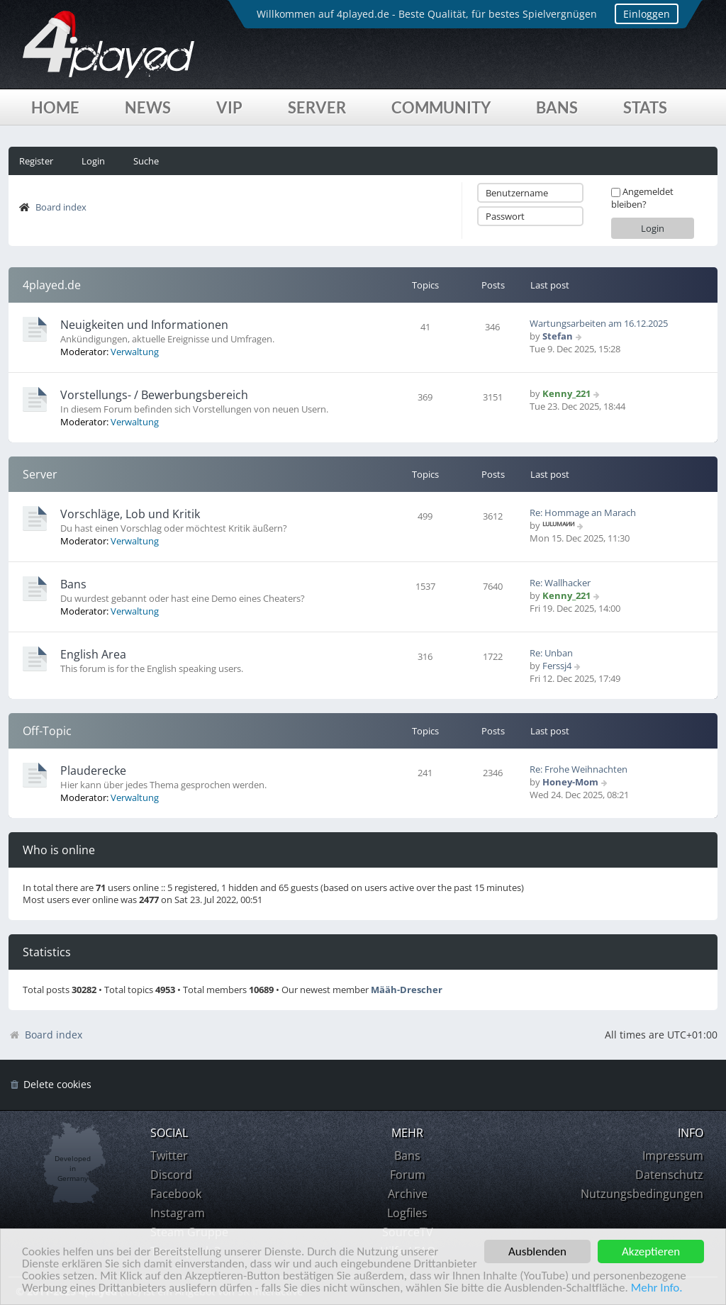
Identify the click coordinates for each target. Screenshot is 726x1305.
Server (317, 107)
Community (441, 107)
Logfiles (407, 1213)
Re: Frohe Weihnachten (578, 769)
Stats (645, 107)
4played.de (52, 285)
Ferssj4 (556, 665)
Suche (146, 161)
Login (93, 161)
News (148, 107)
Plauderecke (93, 770)
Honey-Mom (570, 781)
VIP (229, 107)
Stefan (557, 336)
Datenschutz (669, 1174)
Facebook (175, 1194)
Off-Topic (47, 731)
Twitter (169, 1155)
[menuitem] (50, 1085)
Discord (171, 1174)
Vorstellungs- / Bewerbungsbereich (154, 395)
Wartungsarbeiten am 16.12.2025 (599, 323)
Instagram (177, 1213)
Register (36, 161)
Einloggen (646, 14)
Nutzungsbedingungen (642, 1194)
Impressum (672, 1155)
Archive (408, 1194)
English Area (93, 654)
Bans (557, 107)
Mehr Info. (657, 1288)
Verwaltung (135, 351)
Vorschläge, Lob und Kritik (130, 514)
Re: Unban (551, 652)
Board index (60, 207)
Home (55, 107)
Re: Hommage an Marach (583, 512)
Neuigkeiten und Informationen (144, 324)
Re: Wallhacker (560, 582)
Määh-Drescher (406, 990)
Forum (407, 1174)
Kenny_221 (566, 393)
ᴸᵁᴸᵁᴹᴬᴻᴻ (558, 525)
